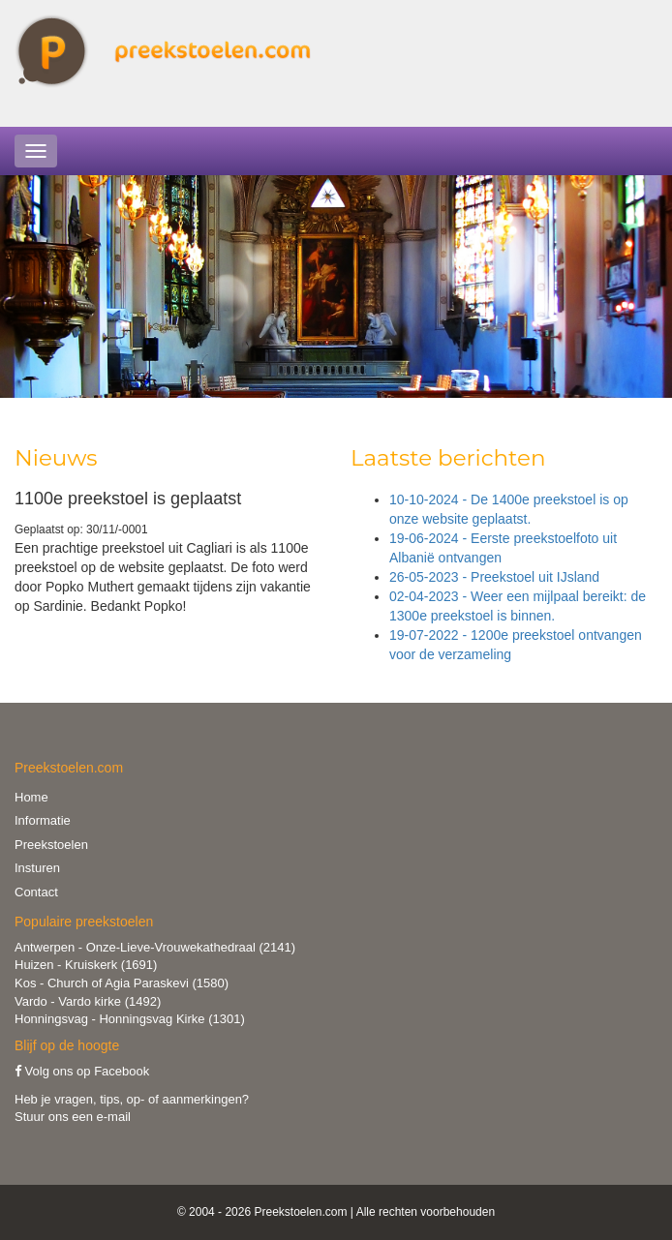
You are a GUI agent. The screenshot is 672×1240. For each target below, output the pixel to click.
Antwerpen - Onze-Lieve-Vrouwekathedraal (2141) (155, 947)
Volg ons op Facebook (82, 1071)
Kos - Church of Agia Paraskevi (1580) (122, 983)
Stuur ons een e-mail (73, 1116)
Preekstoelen (51, 844)
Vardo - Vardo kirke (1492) (88, 1001)
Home (31, 797)
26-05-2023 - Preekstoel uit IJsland (494, 577)
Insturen (37, 868)
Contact (36, 892)
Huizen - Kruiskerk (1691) (86, 964)
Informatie (43, 820)
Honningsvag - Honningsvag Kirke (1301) (130, 1019)
